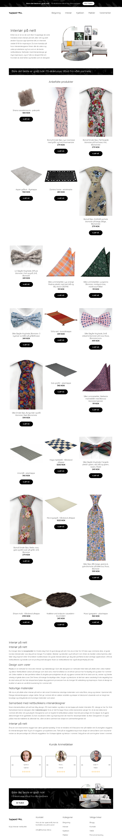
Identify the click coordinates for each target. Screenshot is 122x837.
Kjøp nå (26, 121)
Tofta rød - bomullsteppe (61, 333)
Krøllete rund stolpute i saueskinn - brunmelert (61, 616)
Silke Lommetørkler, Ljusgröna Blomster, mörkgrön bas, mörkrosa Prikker (95, 285)
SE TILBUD (20, 804)
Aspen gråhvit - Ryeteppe (26, 191)
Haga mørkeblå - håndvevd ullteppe (61, 462)
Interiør (68, 13)
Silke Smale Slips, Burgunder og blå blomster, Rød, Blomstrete (26, 415)
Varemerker (105, 13)
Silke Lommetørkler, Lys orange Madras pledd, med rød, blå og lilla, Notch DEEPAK (61, 285)
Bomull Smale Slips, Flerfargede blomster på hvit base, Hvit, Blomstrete (96, 143)
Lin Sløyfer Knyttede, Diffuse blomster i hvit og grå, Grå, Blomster (26, 274)
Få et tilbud (88, 3)
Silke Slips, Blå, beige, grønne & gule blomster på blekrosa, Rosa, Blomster (95, 568)
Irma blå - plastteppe (26, 475)
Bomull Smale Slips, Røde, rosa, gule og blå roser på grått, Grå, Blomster (26, 551)
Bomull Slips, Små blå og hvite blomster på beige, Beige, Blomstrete (96, 223)
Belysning (56, 13)
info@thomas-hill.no (43, 831)
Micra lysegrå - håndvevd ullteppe (61, 519)
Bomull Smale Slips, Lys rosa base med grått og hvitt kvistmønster (61, 142)
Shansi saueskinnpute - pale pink (26, 112)
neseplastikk (28, 653)
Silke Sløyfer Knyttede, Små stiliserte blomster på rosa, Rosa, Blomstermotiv (95, 337)
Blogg (92, 824)
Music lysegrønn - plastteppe (96, 615)
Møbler (91, 13)
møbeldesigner (41, 712)
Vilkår (92, 832)
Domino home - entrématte (61, 191)
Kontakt (93, 828)
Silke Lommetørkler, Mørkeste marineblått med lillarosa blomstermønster (96, 400)
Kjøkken (80, 13)
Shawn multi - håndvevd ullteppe (26, 615)
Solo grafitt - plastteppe (61, 385)
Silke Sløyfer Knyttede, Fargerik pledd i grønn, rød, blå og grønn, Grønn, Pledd (96, 466)
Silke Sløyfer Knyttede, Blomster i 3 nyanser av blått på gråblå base (26, 336)
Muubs (11, 670)
